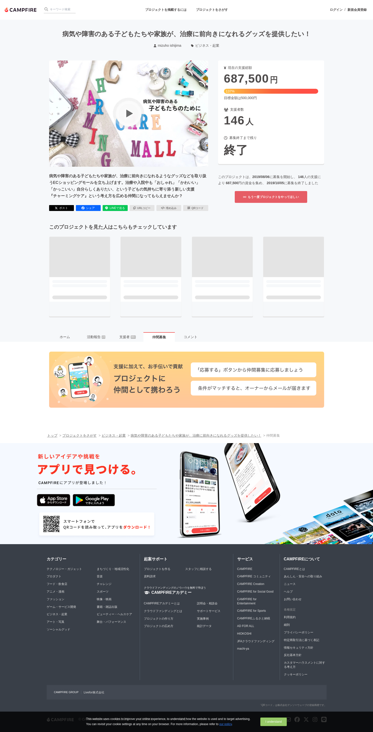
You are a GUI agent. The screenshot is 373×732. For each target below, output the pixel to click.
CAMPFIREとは (294, 569)
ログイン (336, 10)
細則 (287, 625)
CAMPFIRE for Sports (251, 610)
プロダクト (54, 576)
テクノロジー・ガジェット (64, 569)
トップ (52, 435)
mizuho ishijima (167, 45)
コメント (190, 337)
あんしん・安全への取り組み (303, 576)
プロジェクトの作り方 (158, 618)
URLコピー (142, 208)
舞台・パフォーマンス (111, 622)
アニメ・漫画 (55, 591)
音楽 (100, 576)
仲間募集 (159, 337)
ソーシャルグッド (58, 629)
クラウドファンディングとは (163, 611)
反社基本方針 (293, 655)
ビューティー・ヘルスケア (114, 614)
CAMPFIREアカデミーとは (162, 603)
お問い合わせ (293, 599)
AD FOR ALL (245, 626)
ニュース (290, 584)
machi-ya (243, 648)
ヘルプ (288, 591)
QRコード (196, 208)
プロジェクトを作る (157, 569)
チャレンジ (104, 584)
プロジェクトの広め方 (158, 626)
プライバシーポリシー (298, 632)
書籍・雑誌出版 (107, 607)
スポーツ (103, 591)
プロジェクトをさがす (212, 10)
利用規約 (290, 617)
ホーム (65, 337)
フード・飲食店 (57, 584)
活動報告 (96, 337)
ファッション (55, 599)
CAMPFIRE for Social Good (255, 591)
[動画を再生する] (128, 113)
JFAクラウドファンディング (256, 641)
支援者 (127, 337)
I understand (273, 721)
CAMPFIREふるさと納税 (253, 618)
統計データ (204, 626)
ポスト (61, 208)
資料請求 (150, 576)
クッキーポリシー (295, 674)
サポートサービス (209, 611)
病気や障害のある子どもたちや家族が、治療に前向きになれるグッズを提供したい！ (196, 435)
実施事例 (203, 618)
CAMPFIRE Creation (250, 584)
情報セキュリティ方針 (298, 647)
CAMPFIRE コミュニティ (254, 576)
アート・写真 (55, 622)
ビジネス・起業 (205, 45)
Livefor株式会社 (94, 692)
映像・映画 (104, 599)
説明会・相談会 (207, 603)
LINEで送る (115, 208)
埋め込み (169, 208)
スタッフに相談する (198, 569)
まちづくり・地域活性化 (113, 569)
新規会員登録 (357, 10)
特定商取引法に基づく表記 (301, 640)
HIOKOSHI (244, 633)
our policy (225, 724)
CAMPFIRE (244, 569)
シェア (88, 208)
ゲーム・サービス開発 (61, 607)
